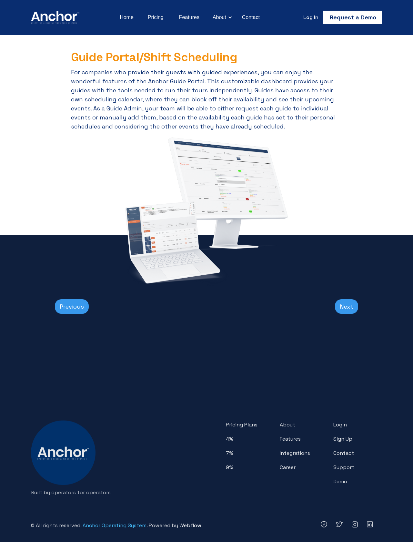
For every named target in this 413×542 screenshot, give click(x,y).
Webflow (190, 525)
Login (340, 427)
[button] (221, 17)
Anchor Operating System (114, 525)
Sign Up (342, 441)
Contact (251, 17)
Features (189, 17)
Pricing (156, 17)
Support (343, 469)
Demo (340, 484)
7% (229, 455)
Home (127, 17)
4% (229, 441)
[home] (55, 17)
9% (229, 469)
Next (346, 306)
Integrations (295, 455)
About (287, 427)
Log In (310, 17)
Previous (72, 306)
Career (288, 469)
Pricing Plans (241, 427)
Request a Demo (353, 17)
